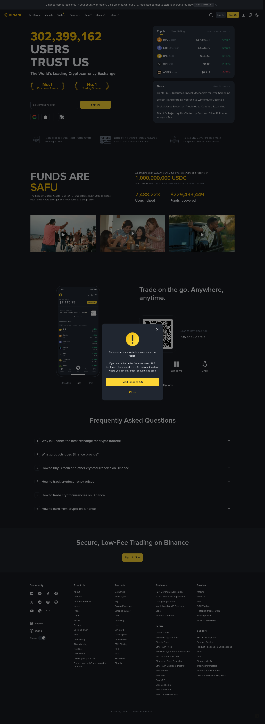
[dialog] (132, 362)
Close (132, 392)
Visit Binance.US (132, 382)
